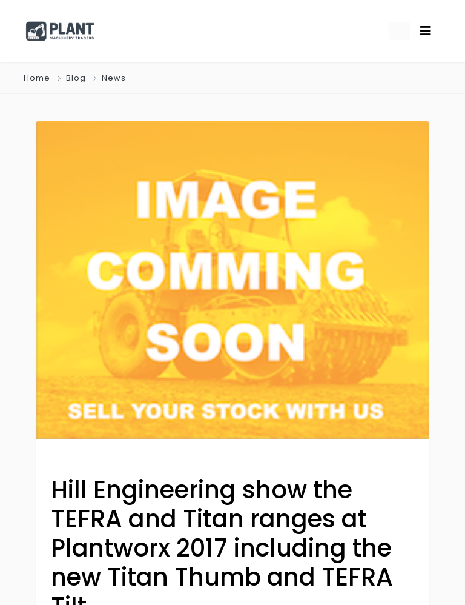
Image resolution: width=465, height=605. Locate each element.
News (114, 78)
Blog (76, 78)
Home (37, 78)
